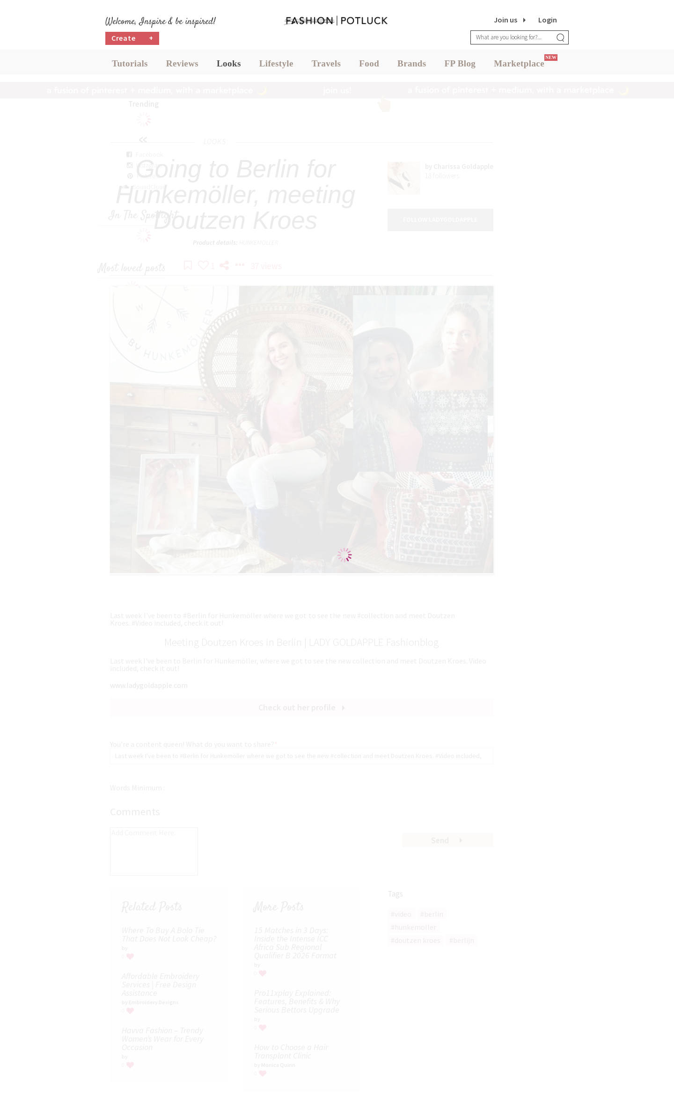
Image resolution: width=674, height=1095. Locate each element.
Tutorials (130, 65)
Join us (505, 19)
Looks (229, 65)
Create (132, 40)
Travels (326, 65)
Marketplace (519, 65)
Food (369, 65)
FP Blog (460, 65)
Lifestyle (276, 65)
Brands (411, 65)
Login (547, 19)
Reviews (182, 65)
